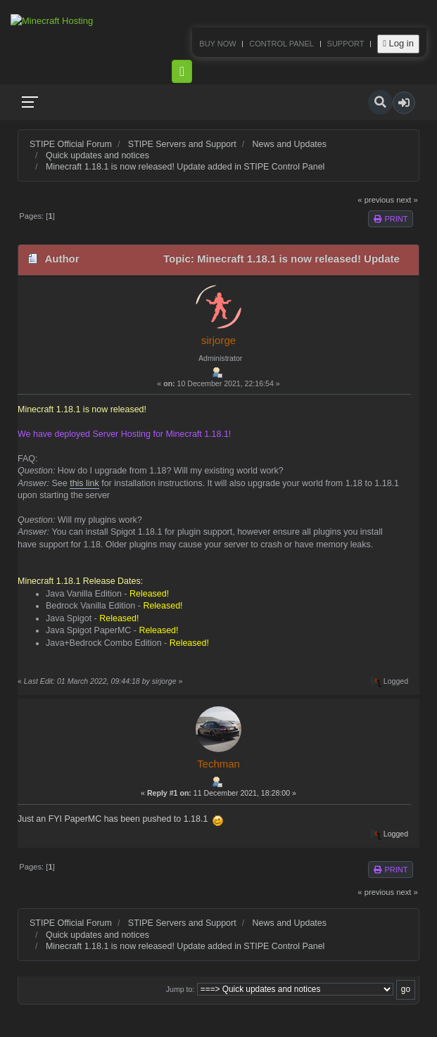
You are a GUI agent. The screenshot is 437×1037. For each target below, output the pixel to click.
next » (407, 200)
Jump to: (180, 989)
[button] (404, 103)
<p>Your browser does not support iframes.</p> (218, 42)
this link (84, 483)
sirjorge (218, 340)
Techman (218, 764)
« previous (375, 200)
